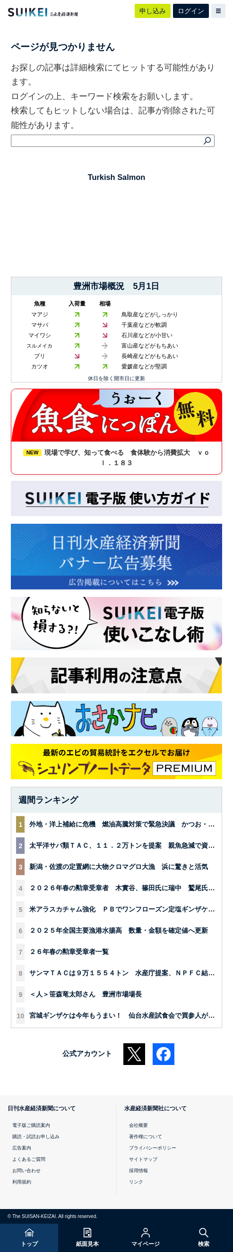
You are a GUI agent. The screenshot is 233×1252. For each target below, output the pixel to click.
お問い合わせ (26, 1170)
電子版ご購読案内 (31, 1125)
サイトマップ (143, 1159)
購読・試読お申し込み (36, 1136)
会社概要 (138, 1125)
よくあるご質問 (28, 1159)
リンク (136, 1181)
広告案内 (21, 1147)
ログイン (191, 11)
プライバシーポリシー (152, 1147)
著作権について (145, 1136)
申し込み (152, 11)
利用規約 (21, 1181)
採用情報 (138, 1170)
